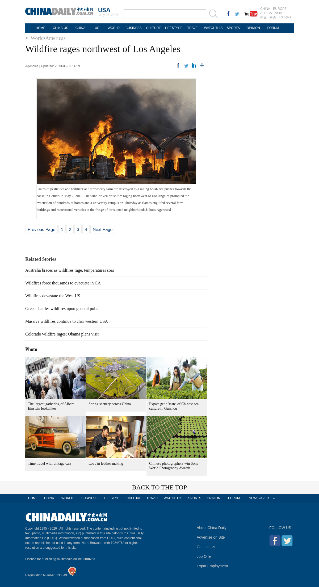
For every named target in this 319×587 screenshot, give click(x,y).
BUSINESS (133, 28)
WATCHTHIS (213, 28)
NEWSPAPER (259, 498)
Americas (55, 38)
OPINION (253, 28)
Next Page (103, 229)
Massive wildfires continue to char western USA (66, 321)
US (97, 28)
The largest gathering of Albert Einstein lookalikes (51, 406)
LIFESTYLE (173, 28)
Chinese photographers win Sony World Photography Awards (173, 466)
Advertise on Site (211, 537)
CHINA (265, 9)
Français (285, 17)
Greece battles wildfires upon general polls (61, 308)
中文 (263, 17)
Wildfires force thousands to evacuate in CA (63, 283)
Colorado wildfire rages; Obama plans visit (62, 334)
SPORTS (233, 28)
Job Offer (204, 556)
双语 (273, 17)
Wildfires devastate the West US (52, 296)
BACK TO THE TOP (159, 487)
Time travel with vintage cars (50, 464)
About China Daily (211, 528)
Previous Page (41, 229)
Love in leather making (106, 464)
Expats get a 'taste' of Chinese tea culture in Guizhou (174, 406)
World (37, 38)
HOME (40, 28)
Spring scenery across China (110, 404)
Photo (31, 349)
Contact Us (206, 547)
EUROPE (280, 9)
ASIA (278, 13)
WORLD (114, 28)
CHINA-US (60, 28)
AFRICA (266, 13)
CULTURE (153, 28)
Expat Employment (212, 566)
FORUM (273, 28)
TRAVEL (193, 28)
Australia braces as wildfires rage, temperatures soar (69, 270)
